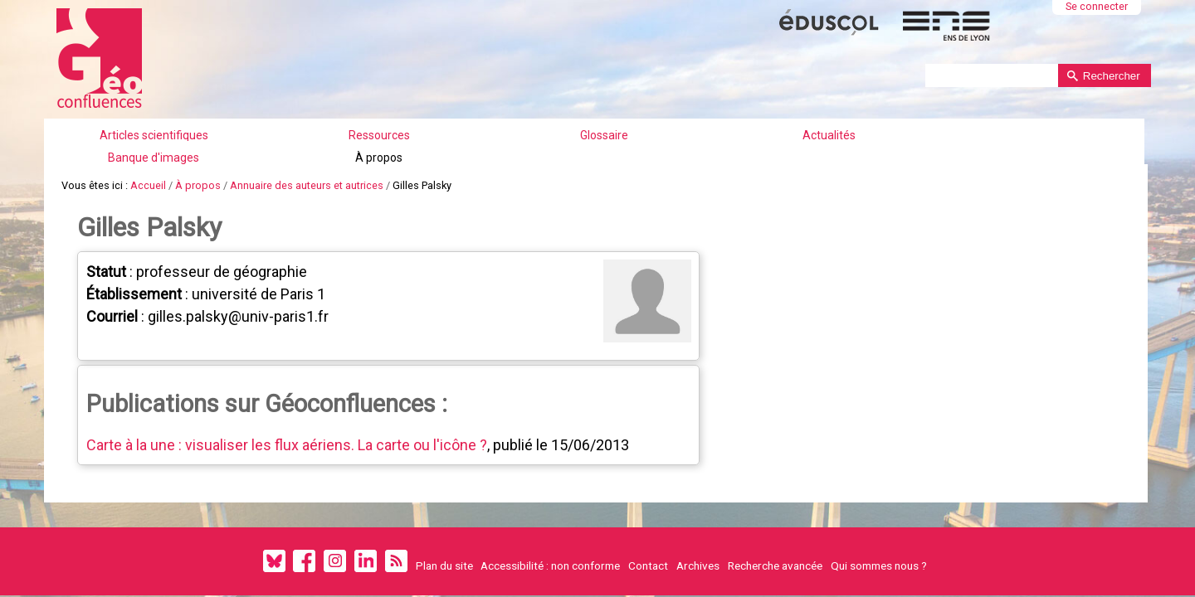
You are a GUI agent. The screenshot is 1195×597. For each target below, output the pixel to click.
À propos (834, 120)
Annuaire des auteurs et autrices (306, 153)
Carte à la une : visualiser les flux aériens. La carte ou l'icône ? (286, 401)
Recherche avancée (775, 522)
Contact (648, 522)
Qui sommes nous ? (879, 522)
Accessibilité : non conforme (550, 522)
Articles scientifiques (293, 120)
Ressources (412, 120)
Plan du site (444, 522)
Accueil (148, 153)
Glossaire (513, 120)
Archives (697, 522)
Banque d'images (723, 120)
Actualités (613, 120)
